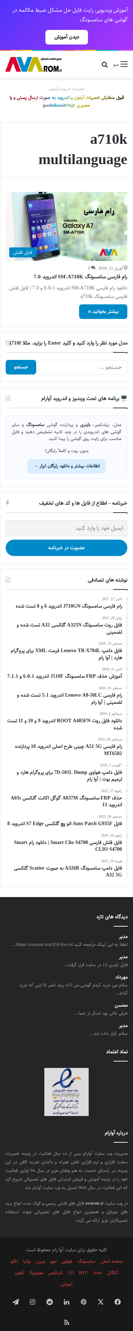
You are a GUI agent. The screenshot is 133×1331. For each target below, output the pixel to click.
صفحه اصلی (111, 1248)
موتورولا (36, 1260)
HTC (83, 1260)
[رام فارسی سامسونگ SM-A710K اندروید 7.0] (66, 213)
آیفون (19, 1260)
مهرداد (121, 965)
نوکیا (27, 1248)
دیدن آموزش (66, 37)
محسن (121, 993)
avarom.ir (94, 1190)
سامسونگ (86, 1248)
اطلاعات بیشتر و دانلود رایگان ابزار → (66, 453)
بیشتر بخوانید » (103, 299)
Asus (97, 1260)
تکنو (14, 1248)
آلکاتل (112, 1260)
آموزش (67, 1271)
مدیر (123, 924)
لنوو (53, 1248)
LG (71, 1260)
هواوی (67, 1248)
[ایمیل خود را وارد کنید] (66, 516)
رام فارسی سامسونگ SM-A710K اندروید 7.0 (81, 264)
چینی (40, 1248)
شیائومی (55, 1260)
